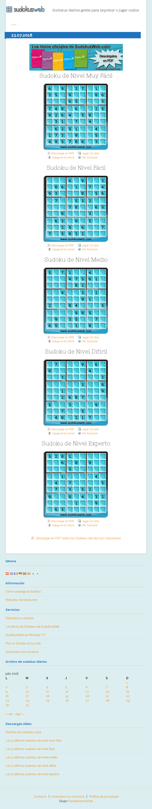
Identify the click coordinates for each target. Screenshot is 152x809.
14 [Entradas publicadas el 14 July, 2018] (107, 691)
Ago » (19, 714)
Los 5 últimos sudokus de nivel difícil (31, 766)
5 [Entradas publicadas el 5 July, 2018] (66, 687)
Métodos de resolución (21, 600)
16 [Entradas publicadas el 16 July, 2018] (7, 696)
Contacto (40, 796)
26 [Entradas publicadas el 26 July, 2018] (67, 700)
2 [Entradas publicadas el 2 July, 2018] (6, 687)
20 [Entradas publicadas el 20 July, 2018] (87, 696)
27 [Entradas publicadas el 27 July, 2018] (87, 700)
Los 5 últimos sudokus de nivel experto (32, 774)
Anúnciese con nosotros (22, 652)
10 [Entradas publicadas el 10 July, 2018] (27, 691)
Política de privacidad (104, 796)
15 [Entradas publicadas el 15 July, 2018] (127, 691)
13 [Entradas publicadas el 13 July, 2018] (87, 691)
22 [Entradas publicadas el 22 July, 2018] (128, 696)
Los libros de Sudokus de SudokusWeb (32, 626)
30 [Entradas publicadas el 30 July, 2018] (7, 705)
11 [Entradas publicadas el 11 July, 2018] (47, 691)
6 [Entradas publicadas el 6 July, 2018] (86, 687)
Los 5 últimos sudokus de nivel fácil (30, 749)
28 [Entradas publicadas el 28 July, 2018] (107, 700)
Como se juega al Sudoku (23, 591)
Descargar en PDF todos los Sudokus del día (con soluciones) (78, 538)
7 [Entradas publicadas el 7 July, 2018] (107, 687)
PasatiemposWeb (80, 801)
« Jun (9, 714)
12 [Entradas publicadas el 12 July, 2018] (66, 691)
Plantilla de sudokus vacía (23, 732)
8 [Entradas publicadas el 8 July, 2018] (127, 687)
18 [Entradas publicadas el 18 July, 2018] (47, 696)
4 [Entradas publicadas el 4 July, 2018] (47, 687)
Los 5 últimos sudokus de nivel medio (32, 757)
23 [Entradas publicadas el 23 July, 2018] (7, 700)
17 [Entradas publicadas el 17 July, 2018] (27, 696)
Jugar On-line (90, 153)
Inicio (13, 25)
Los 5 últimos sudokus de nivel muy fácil (34, 740)
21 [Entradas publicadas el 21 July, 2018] (107, 696)
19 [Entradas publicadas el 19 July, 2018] (66, 696)
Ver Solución (90, 157)
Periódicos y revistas (20, 618)
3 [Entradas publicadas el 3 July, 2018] (26, 687)
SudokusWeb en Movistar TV (26, 635)
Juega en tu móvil (63, 157)
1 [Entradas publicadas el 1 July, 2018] (127, 682)
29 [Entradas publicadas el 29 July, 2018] (128, 700)
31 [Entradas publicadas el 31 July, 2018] (27, 705)
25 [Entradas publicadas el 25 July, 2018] (48, 700)
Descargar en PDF (62, 153)
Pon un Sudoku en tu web (23, 643)
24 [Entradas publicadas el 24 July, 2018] (27, 700)
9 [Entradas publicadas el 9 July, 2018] (6, 691)
